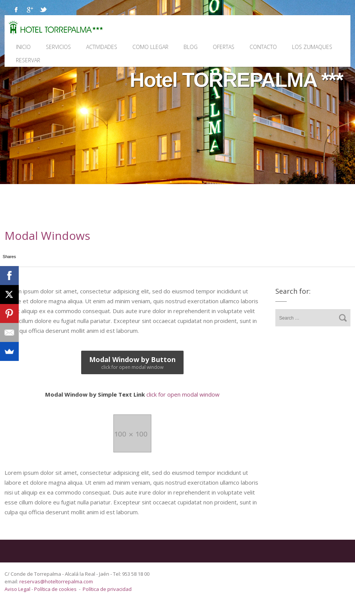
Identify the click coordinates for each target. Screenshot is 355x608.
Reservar (28, 60)
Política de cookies (55, 589)
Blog (191, 46)
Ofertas (223, 46)
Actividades (101, 46)
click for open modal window (132, 394)
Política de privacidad (107, 589)
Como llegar (150, 46)
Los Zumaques (312, 46)
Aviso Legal (18, 589)
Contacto (263, 46)
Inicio (23, 46)
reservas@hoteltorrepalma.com (56, 581)
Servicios (58, 46)
